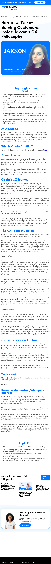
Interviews (5, 562)
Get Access (40, 2)
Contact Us (34, 562)
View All (44, 477)
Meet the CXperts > (4, 17)
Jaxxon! (45, 150)
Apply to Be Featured (23, 562)
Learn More (25, 525)
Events (12, 562)
